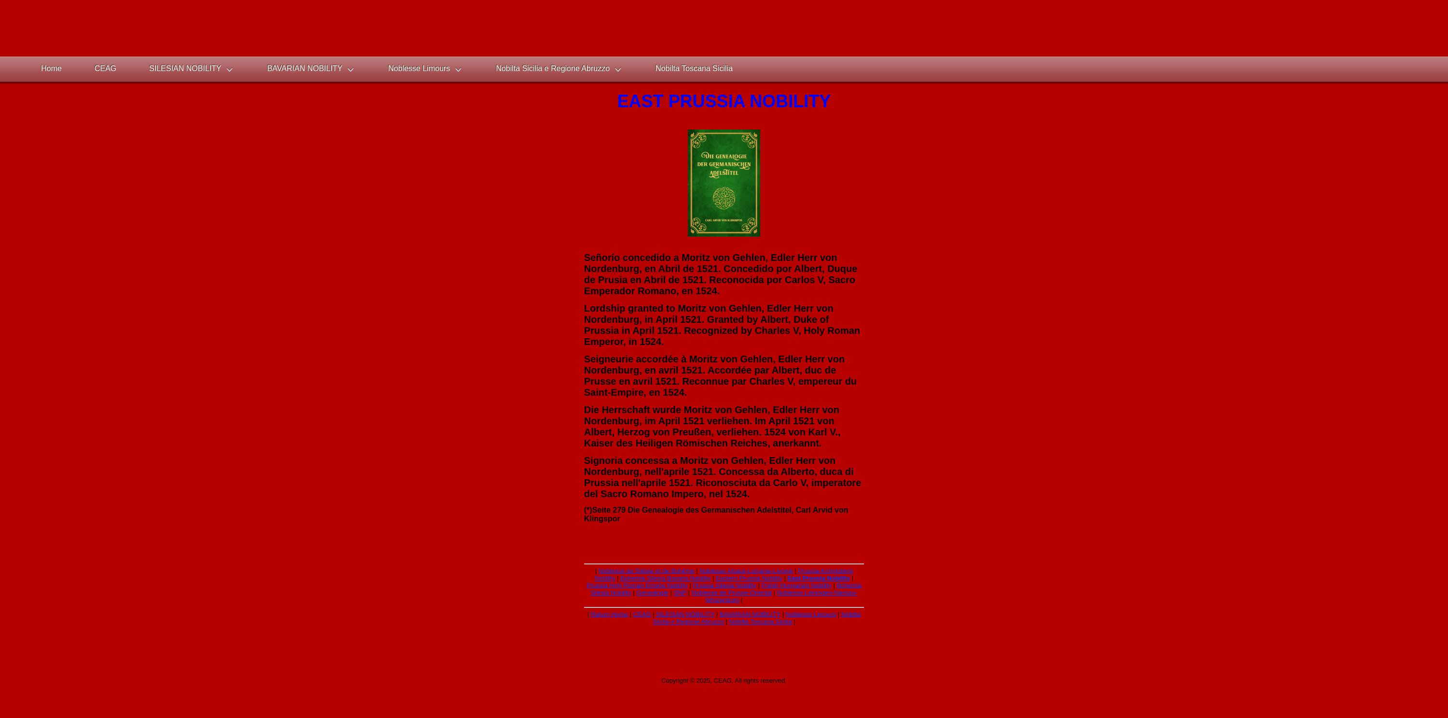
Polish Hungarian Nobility (797, 585)
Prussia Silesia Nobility (724, 585)
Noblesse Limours (811, 614)
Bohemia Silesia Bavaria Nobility (665, 578)
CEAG (642, 614)
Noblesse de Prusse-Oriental (732, 592)
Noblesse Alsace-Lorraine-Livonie (746, 570)
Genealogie (653, 592)
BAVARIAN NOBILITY (750, 614)
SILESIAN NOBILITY (685, 614)
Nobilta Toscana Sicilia (760, 621)
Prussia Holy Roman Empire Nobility (637, 585)
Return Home (609, 614)
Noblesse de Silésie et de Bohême (647, 570)
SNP (680, 592)
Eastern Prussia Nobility (749, 578)
